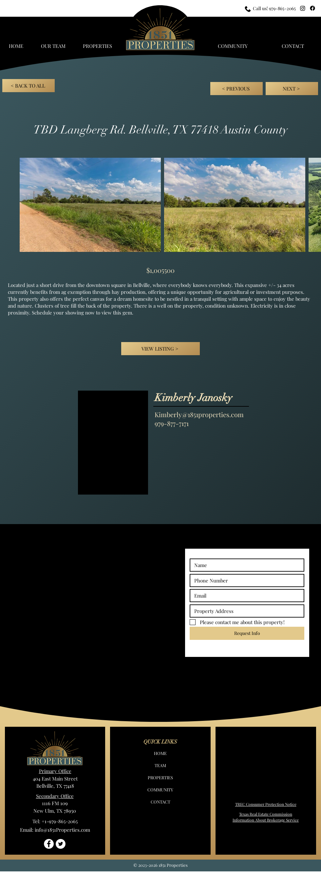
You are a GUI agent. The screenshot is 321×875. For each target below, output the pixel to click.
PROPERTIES (160, 777)
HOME (160, 753)
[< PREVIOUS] (236, 88)
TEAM (160, 765)
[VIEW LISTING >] (160, 348)
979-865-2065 (282, 8)
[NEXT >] (292, 88)
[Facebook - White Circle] (49, 844)
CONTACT (160, 801)
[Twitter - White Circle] (61, 844)
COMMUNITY (160, 789)
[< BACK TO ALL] (28, 85)
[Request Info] (247, 633)
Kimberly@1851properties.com (199, 414)
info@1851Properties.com (62, 829)
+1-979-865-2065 (60, 821)
